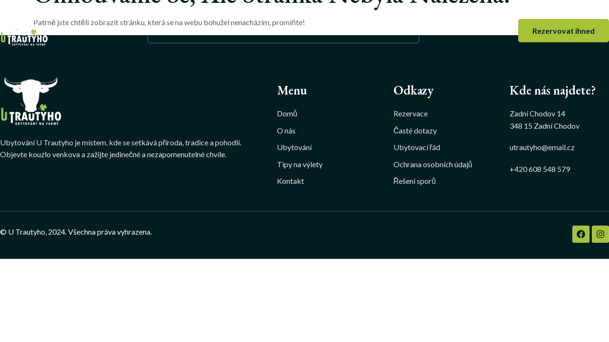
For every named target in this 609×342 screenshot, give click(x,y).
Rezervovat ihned (563, 30)
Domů (171, 30)
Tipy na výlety (333, 30)
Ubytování (264, 31)
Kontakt (392, 30)
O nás (210, 30)
